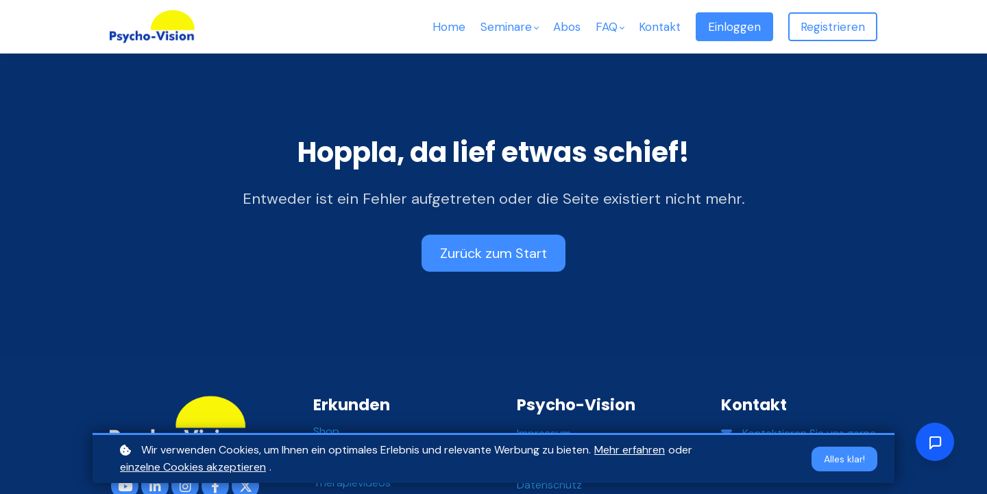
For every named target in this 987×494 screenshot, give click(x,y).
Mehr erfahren (629, 450)
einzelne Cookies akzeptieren (193, 467)
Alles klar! (844, 459)
